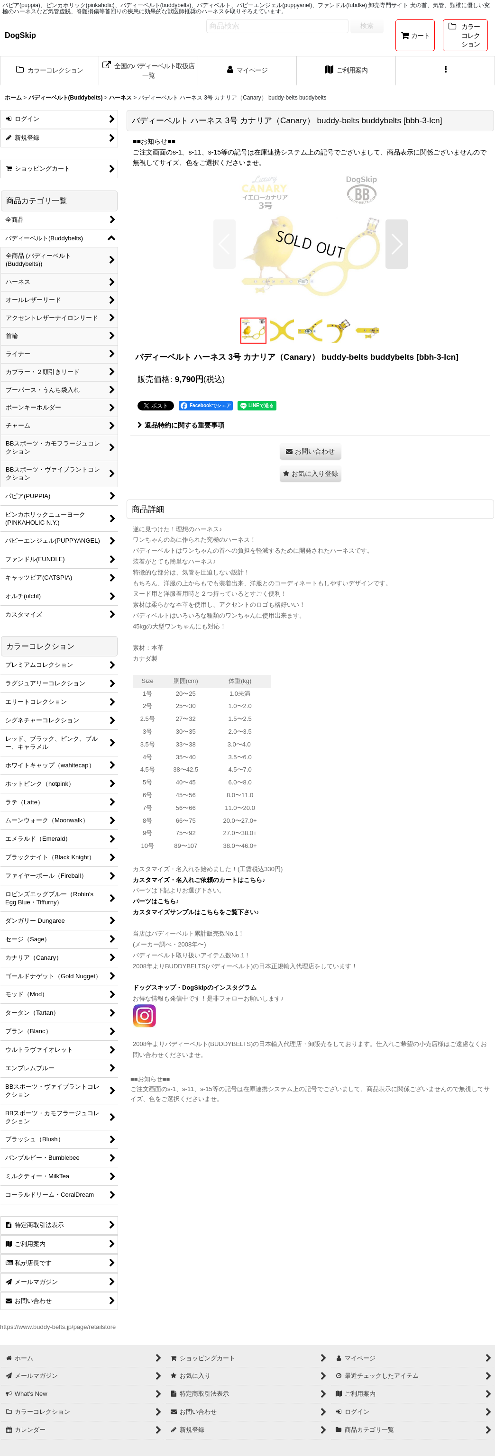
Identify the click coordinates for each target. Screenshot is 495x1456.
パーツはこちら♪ (156, 901)
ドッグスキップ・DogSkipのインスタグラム (195, 987)
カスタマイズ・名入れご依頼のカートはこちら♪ (199, 879)
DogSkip (20, 35)
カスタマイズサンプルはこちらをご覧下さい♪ (196, 912)
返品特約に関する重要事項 (181, 425)
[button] (445, 71)
